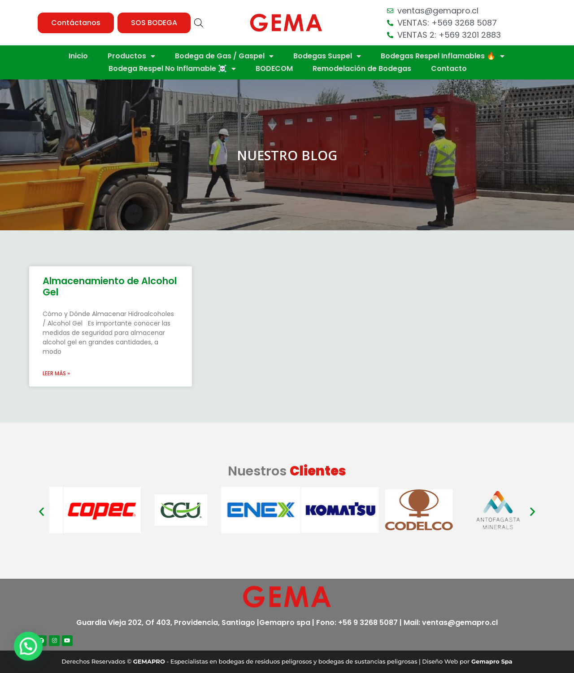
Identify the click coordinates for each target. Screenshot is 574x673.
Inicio (78, 56)
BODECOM (274, 68)
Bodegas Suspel (327, 56)
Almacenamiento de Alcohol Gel (110, 286)
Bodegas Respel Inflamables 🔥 (442, 56)
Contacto (449, 68)
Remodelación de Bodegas (362, 68)
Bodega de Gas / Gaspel (224, 56)
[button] (76, 23)
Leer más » (56, 373)
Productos (131, 56)
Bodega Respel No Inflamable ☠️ (172, 68)
